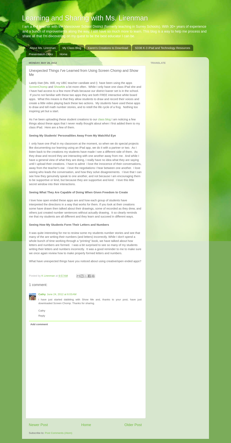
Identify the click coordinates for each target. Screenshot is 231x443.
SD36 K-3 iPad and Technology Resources (162, 48)
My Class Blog (72, 48)
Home (63, 54)
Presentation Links (41, 54)
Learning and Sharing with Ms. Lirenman (85, 18)
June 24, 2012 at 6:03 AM (62, 294)
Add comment (39, 324)
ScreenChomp (38, 86)
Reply (41, 315)
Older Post (133, 425)
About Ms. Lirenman (43, 48)
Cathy (42, 294)
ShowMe (59, 86)
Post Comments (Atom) (58, 432)
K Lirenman (48, 275)
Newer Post (38, 425)
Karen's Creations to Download (108, 48)
